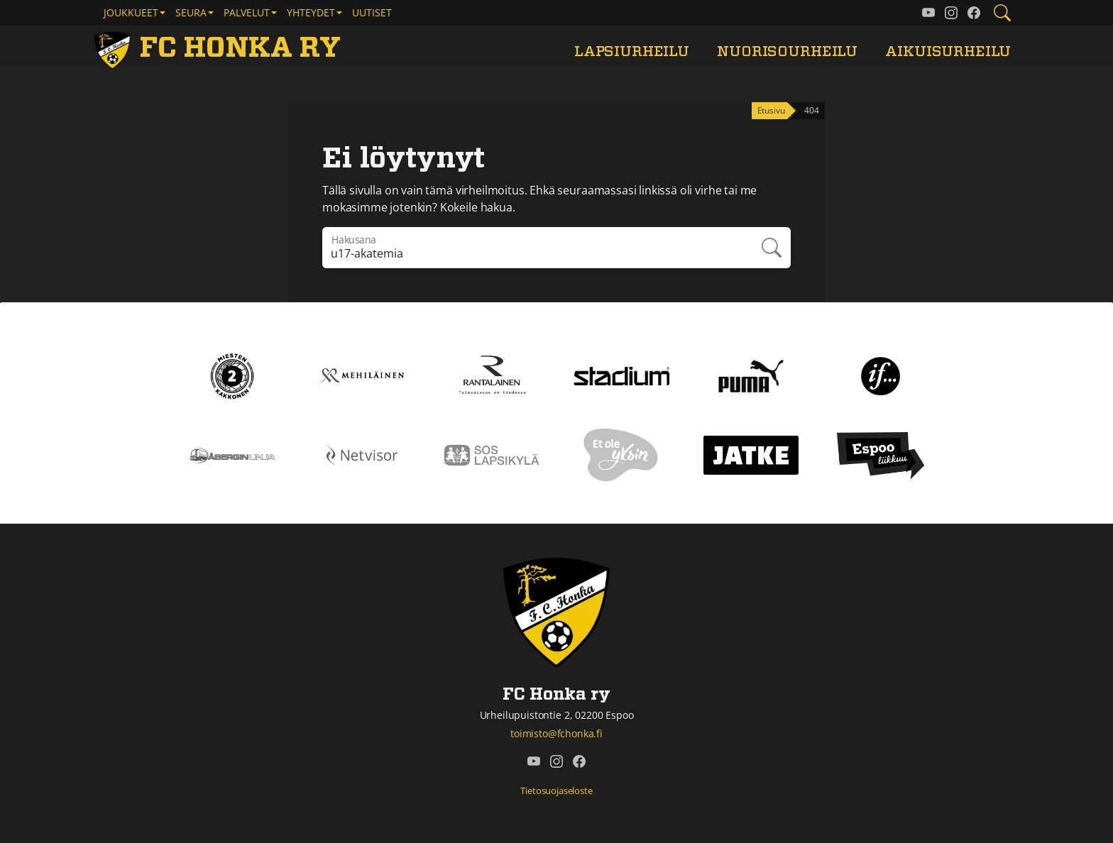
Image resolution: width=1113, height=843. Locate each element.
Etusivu (771, 110)
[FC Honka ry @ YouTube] (928, 12)
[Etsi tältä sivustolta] (1002, 12)
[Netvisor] (362, 454)
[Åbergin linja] (232, 454)
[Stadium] (621, 374)
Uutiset (372, 12)
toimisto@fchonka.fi (556, 733)
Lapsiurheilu (631, 51)
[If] (880, 374)
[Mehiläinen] (362, 374)
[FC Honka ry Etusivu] (220, 48)
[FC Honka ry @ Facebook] (974, 12)
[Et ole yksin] (621, 454)
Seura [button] (191, 12)
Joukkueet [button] (131, 12)
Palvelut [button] (247, 12)
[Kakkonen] (232, 374)
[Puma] (751, 374)
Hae (771, 247)
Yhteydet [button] (311, 12)
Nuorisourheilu (787, 51)
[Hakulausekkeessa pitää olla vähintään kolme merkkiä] (537, 247)
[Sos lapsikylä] (491, 454)
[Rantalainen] (491, 374)
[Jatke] (751, 454)
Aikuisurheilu (948, 51)
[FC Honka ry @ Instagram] (951, 12)
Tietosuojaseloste (556, 790)
